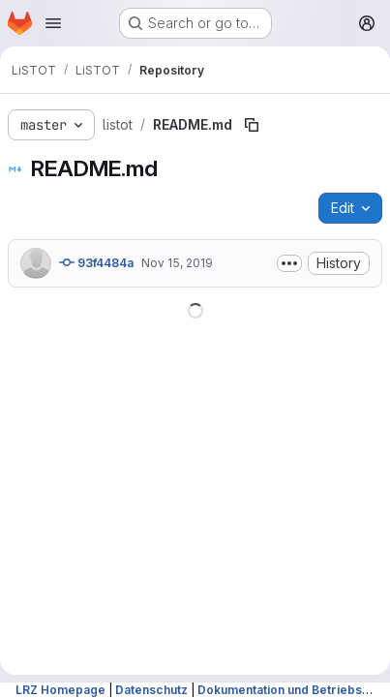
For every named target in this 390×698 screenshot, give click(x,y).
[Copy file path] (251, 124)
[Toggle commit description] (289, 263)
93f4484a (96, 262)
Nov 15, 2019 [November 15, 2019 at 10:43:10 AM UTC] (177, 263)
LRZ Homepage (60, 690)
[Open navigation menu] (53, 23)
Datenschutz (151, 690)
